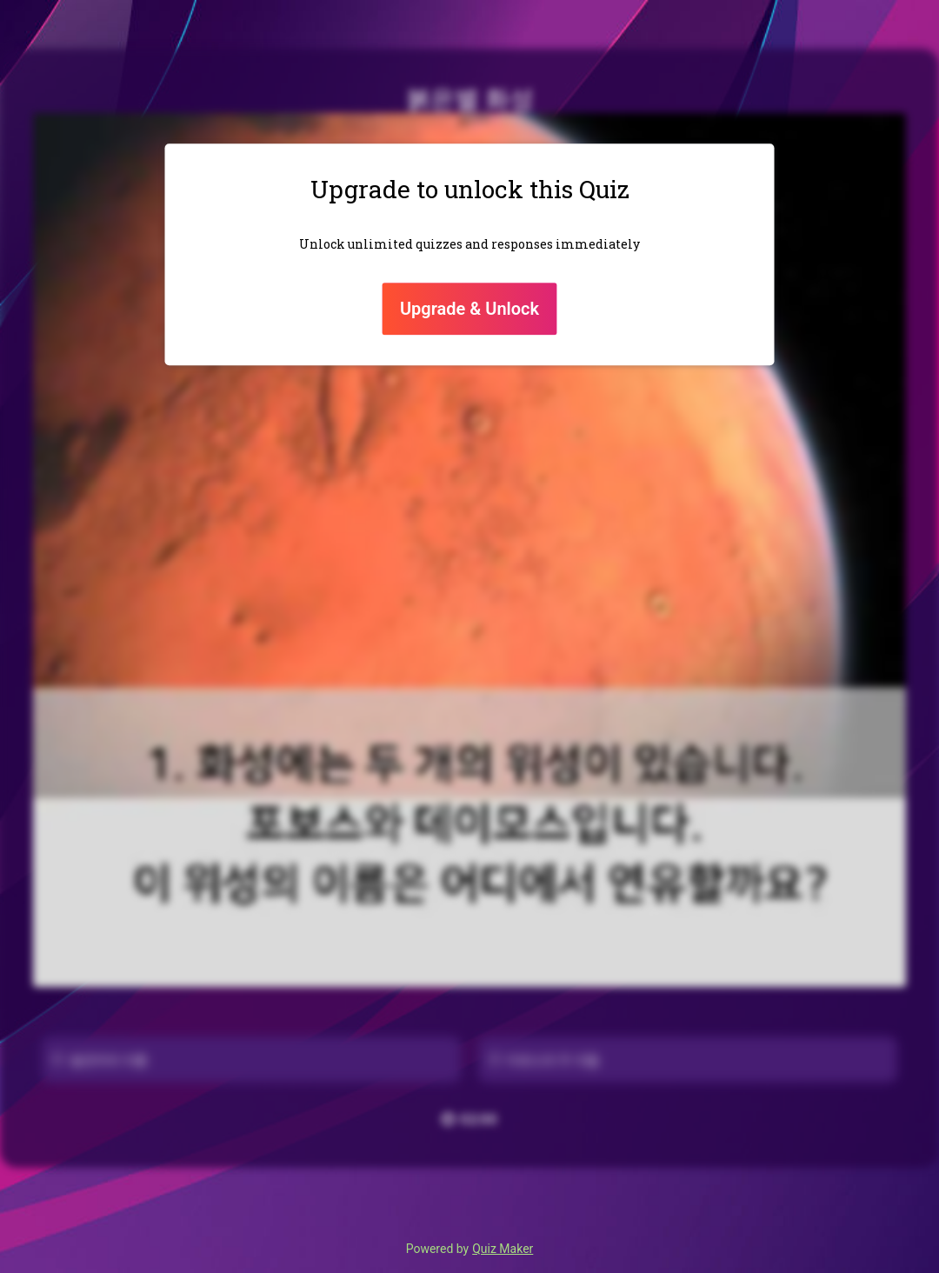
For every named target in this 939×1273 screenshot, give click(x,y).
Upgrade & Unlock (469, 308)
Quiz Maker (502, 1249)
